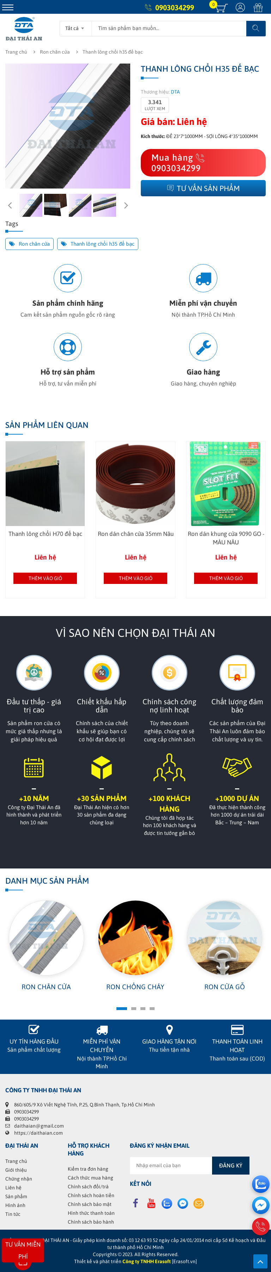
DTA (175, 92)
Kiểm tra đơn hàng (88, 1169)
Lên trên (260, 1261)
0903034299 (174, 7)
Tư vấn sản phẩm (203, 188)
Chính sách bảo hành (91, 1222)
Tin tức (12, 1214)
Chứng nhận (18, 1179)
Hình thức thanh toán (91, 1213)
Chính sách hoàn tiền (91, 1195)
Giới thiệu (16, 1170)
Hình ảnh (15, 1205)
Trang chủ (16, 52)
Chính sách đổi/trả (88, 1186)
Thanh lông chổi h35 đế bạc (97, 244)
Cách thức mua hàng (90, 1178)
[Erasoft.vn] (184, 1261)
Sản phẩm (16, 1196)
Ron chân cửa (55, 52)
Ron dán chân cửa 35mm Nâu (136, 533)
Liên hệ (13, 1187)
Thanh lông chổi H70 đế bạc (45, 533)
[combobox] (75, 26)
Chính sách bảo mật (90, 1204)
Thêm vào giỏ (45, 578)
